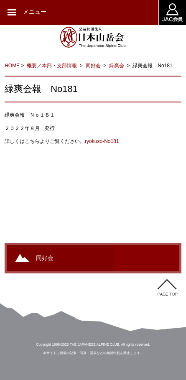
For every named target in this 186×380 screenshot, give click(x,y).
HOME (12, 66)
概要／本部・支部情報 (52, 66)
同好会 (94, 66)
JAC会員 (172, 12)
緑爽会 (117, 66)
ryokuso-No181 (102, 141)
